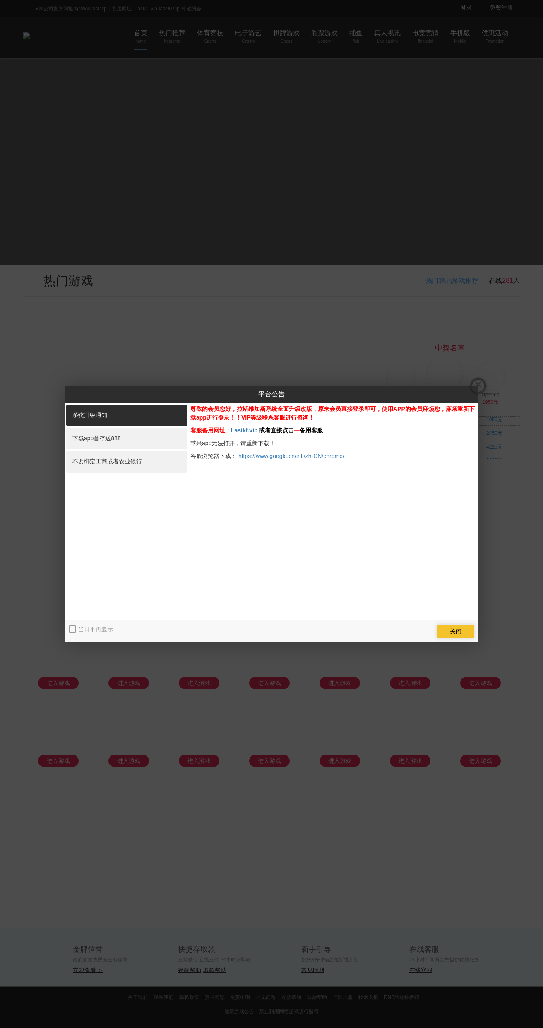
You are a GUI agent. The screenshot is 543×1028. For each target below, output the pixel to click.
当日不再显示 (95, 629)
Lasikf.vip (244, 430)
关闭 (455, 631)
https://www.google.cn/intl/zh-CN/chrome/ (291, 456)
